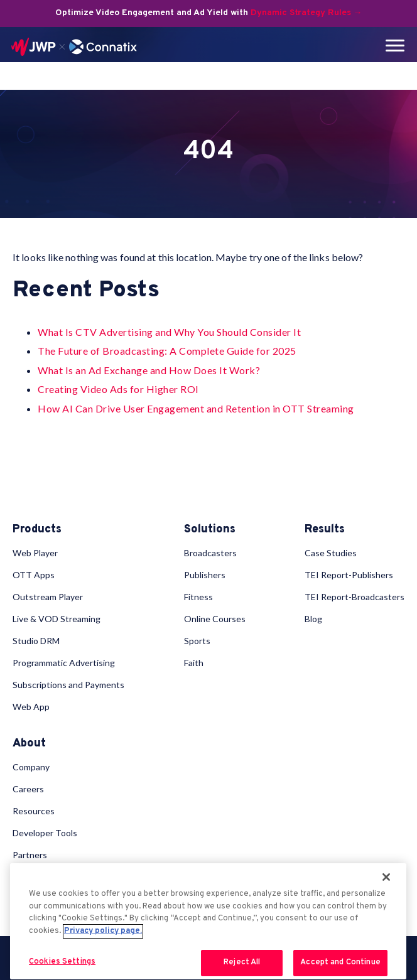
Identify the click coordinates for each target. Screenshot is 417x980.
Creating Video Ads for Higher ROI (118, 389)
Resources (34, 810)
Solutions (210, 530)
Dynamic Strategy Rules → (306, 13)
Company (31, 767)
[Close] (386, 877)
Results (325, 530)
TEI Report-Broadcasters (354, 596)
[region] (208, 921)
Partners (30, 854)
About (29, 744)
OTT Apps (34, 574)
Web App (31, 706)
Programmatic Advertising (64, 662)
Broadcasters (210, 552)
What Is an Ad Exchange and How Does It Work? (149, 370)
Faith (193, 662)
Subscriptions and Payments (68, 684)
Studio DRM (36, 640)
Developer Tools (45, 832)
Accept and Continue (340, 962)
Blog (313, 618)
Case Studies (331, 552)
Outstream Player (48, 596)
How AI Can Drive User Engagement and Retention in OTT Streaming (196, 408)
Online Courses (215, 618)
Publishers (204, 574)
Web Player (35, 552)
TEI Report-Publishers (349, 574)
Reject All (242, 962)
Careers (28, 788)
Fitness (198, 596)
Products (37, 530)
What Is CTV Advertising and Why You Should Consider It (169, 332)
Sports (197, 640)
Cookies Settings (62, 962)
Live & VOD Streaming (56, 618)
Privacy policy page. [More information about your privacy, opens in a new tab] (103, 931)
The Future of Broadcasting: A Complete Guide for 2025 (167, 351)
